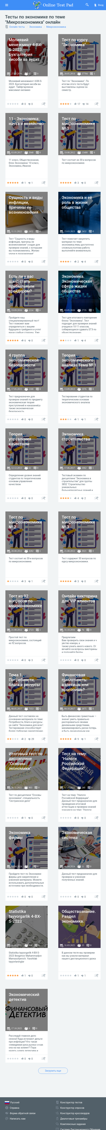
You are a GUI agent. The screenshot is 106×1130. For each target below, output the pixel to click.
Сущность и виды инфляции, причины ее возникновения (26, 204)
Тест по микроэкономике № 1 (78, 123)
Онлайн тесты (17, 26)
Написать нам (17, 1118)
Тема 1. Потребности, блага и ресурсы (24, 680)
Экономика (35, 26)
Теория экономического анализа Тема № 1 (79, 360)
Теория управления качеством (20, 439)
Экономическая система (77, 835)
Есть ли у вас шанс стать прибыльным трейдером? (21, 283)
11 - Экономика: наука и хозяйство (26, 121)
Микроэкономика (56, 26)
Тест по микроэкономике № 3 (78, 522)
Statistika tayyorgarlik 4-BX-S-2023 (25, 916)
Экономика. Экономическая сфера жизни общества (77, 283)
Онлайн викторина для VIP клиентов (79, 598)
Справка (14, 1108)
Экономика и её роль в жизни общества (77, 202)
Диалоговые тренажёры (73, 1118)
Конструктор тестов (71, 1102)
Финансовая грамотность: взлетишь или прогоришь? (75, 682)
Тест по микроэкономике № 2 (25, 522)
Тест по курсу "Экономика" (75, 42)
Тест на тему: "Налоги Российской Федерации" (74, 761)
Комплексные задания (73, 1124)
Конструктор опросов (72, 1108)
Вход (98, 5)
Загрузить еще (53, 1070)
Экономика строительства (76, 436)
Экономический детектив (24, 997)
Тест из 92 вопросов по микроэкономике (25, 601)
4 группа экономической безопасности (24, 360)
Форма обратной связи (23, 1113)
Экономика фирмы (19, 835)
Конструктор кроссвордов (75, 1113)
